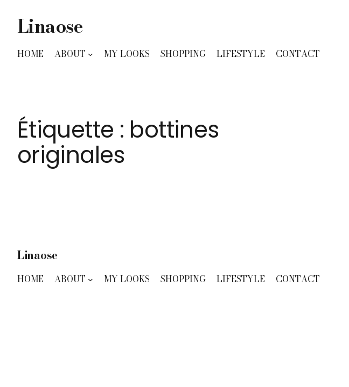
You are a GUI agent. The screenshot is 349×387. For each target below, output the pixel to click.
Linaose (49, 26)
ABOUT (70, 53)
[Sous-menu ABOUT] (90, 54)
